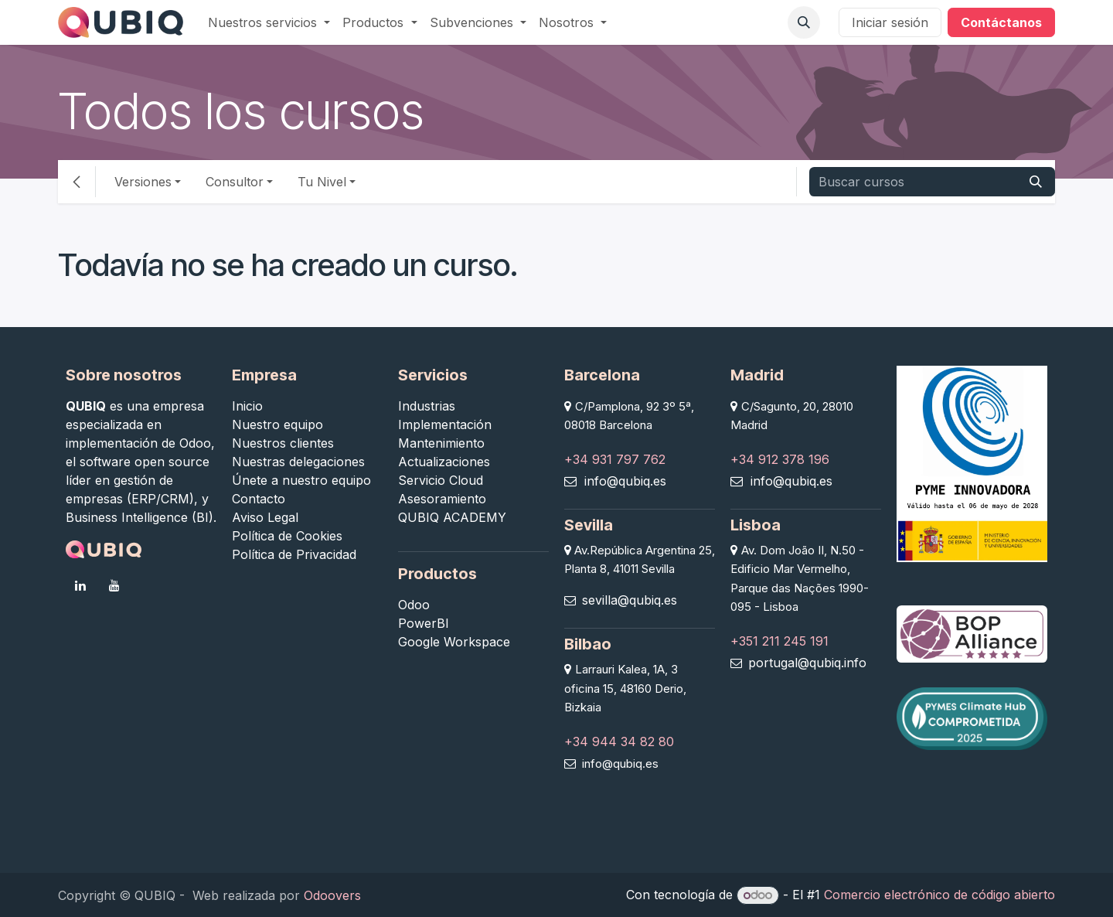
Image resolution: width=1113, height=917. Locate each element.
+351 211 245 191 (779, 641)
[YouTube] (114, 585)
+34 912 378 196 (779, 459)
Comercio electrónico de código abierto (939, 894)
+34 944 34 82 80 (619, 741)
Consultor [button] (235, 181)
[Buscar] (1035, 181)
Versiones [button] (143, 181)
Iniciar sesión (890, 22)
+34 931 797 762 (614, 459)
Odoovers (332, 895)
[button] (804, 22)
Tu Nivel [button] (322, 181)
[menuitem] (269, 22)
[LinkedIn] (80, 585)
